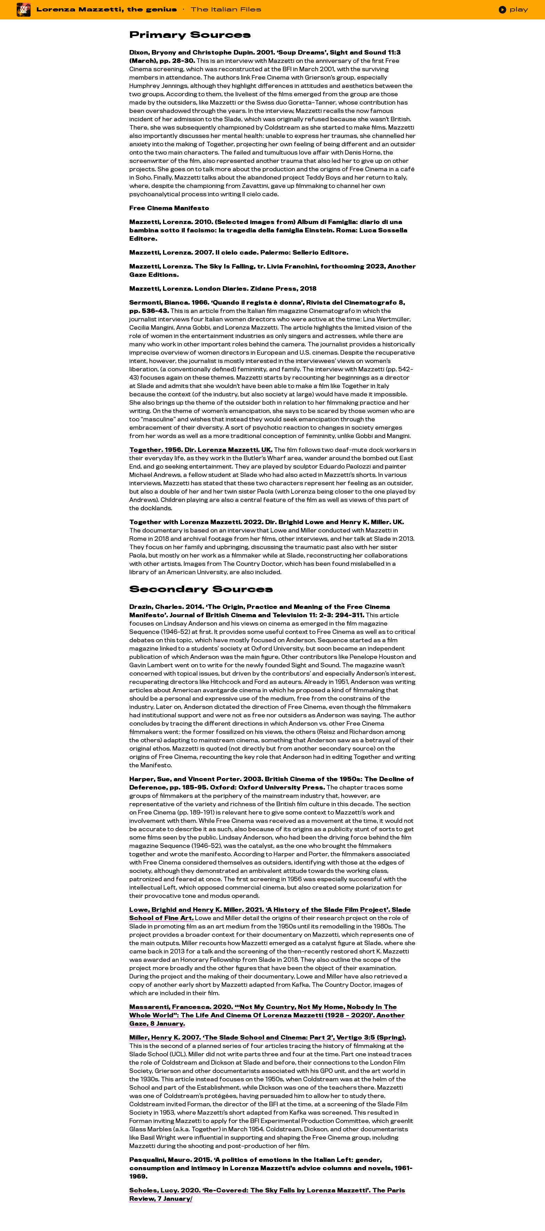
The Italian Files (225, 10)
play (513, 10)
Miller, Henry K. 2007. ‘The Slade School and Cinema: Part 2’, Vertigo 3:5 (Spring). (267, 1038)
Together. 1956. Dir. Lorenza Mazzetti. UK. (200, 450)
